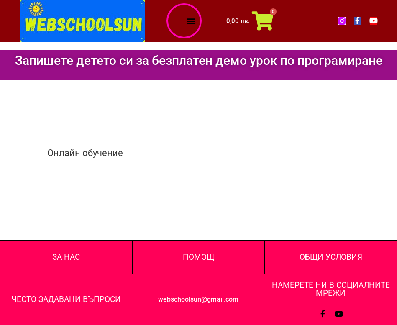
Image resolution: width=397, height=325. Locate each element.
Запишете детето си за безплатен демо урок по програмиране (198, 60)
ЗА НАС (66, 257)
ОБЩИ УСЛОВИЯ (331, 257)
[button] (191, 21)
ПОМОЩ (198, 257)
